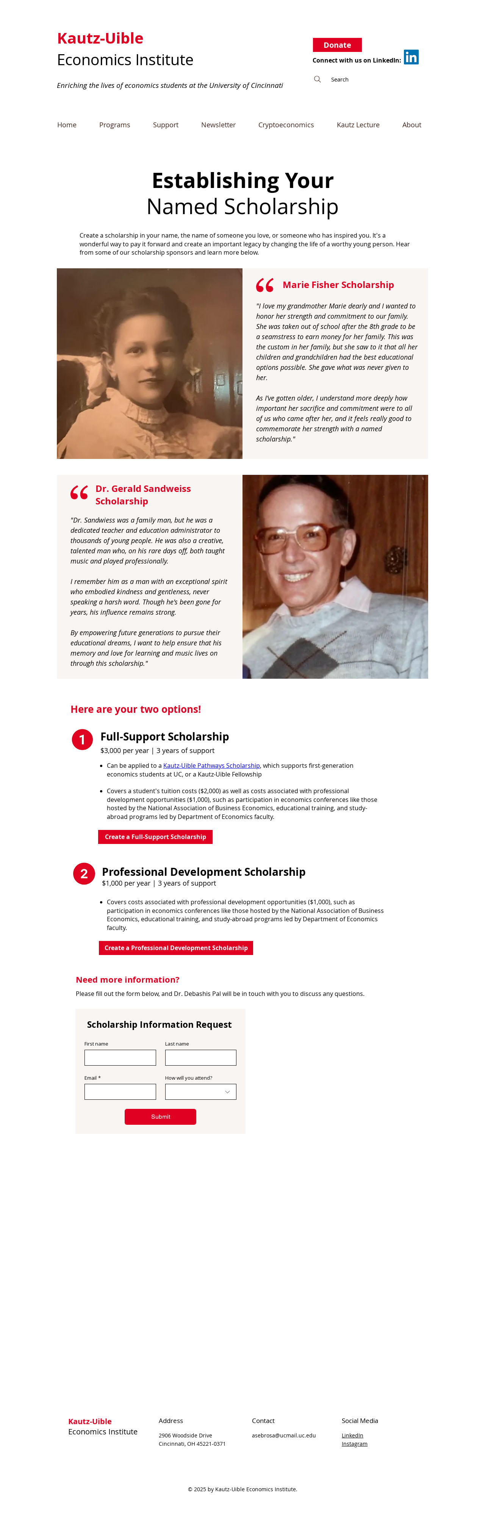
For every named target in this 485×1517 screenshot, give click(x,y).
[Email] (118, 1091)
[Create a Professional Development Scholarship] (176, 948)
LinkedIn (352, 1435)
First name (96, 1044)
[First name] (118, 1057)
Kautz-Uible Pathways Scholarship (211, 765)
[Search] (366, 79)
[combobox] (201, 1092)
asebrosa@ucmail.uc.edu (284, 1435)
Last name (177, 1044)
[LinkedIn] (411, 57)
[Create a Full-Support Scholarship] (155, 837)
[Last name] (199, 1057)
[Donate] (337, 45)
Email (92, 1078)
